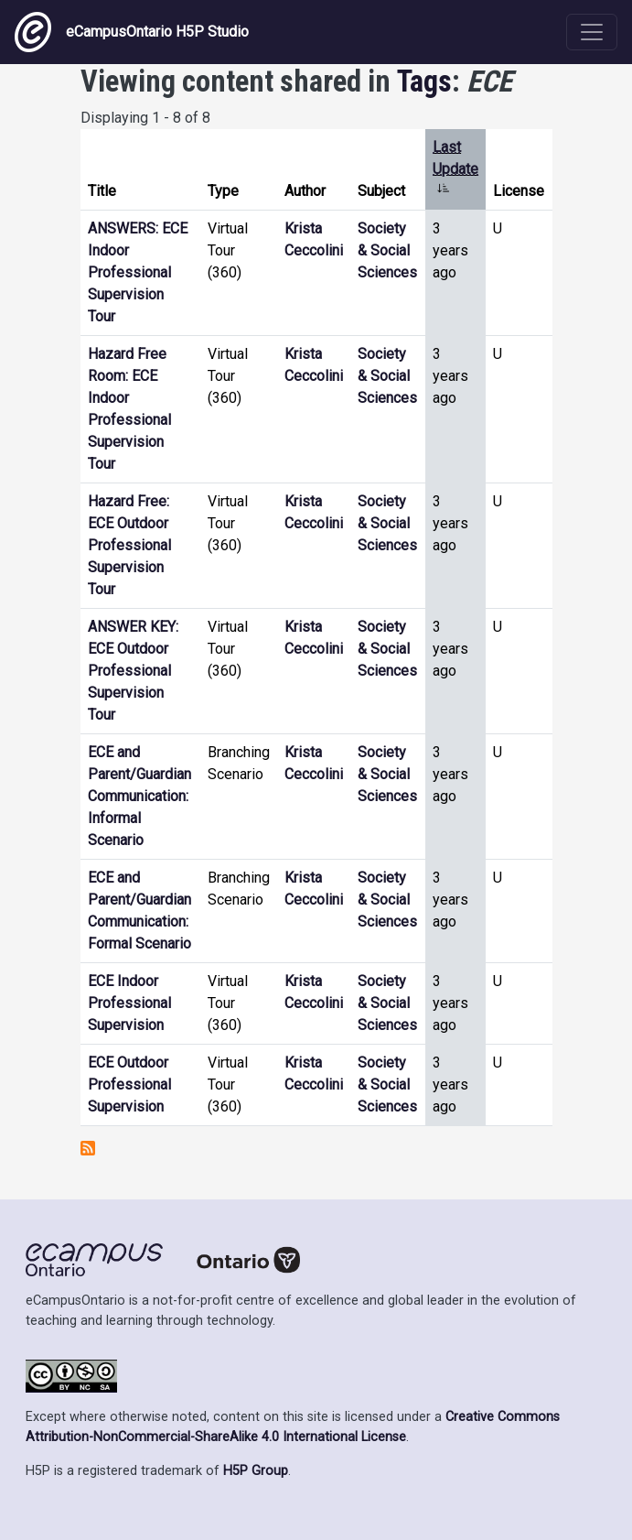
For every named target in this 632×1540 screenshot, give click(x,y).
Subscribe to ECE (87, 1148)
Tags (424, 81)
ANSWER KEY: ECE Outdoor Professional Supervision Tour (133, 670)
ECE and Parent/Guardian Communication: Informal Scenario (139, 796)
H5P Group (255, 1471)
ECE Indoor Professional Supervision (129, 1003)
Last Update (455, 169)
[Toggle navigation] (591, 32)
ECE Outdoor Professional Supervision (129, 1084)
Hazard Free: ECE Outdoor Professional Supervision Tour (129, 545)
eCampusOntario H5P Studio (132, 32)
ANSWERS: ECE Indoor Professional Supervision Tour (137, 272)
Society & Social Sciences (387, 250)
